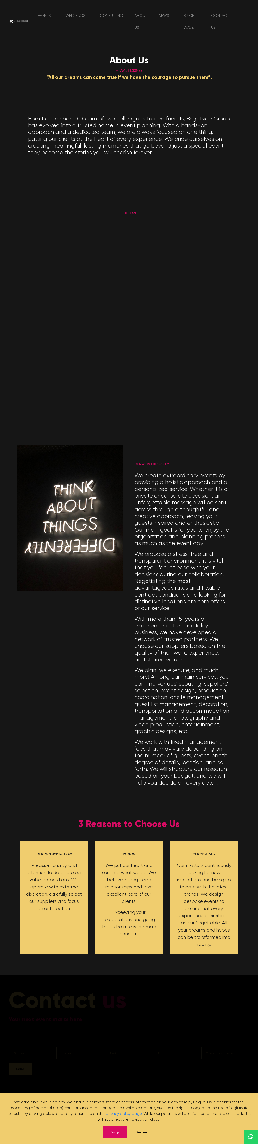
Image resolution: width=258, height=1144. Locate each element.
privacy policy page (124, 1113)
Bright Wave (190, 21)
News (164, 15)
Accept (115, 1132)
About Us (141, 21)
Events (44, 15)
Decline (141, 1132)
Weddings (75, 15)
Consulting (111, 15)
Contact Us (220, 21)
